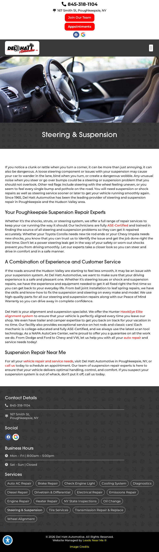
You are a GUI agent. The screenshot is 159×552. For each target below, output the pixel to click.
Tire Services (58, 510)
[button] (151, 48)
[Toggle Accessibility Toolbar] (8, 540)
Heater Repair (46, 501)
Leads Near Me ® (94, 540)
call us (10, 365)
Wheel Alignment (21, 519)
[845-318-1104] (64, 4)
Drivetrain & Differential (52, 492)
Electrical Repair (89, 492)
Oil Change (112, 501)
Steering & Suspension (24, 510)
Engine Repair (18, 501)
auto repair (132, 338)
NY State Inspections (80, 501)
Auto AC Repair (19, 483)
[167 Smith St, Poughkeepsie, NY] (54, 10)
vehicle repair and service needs (48, 361)
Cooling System (114, 483)
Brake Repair (48, 483)
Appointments (79, 26)
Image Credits (79, 546)
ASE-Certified (117, 225)
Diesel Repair (17, 492)
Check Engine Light (79, 483)
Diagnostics (142, 483)
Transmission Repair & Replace (99, 510)
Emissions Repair (122, 492)
